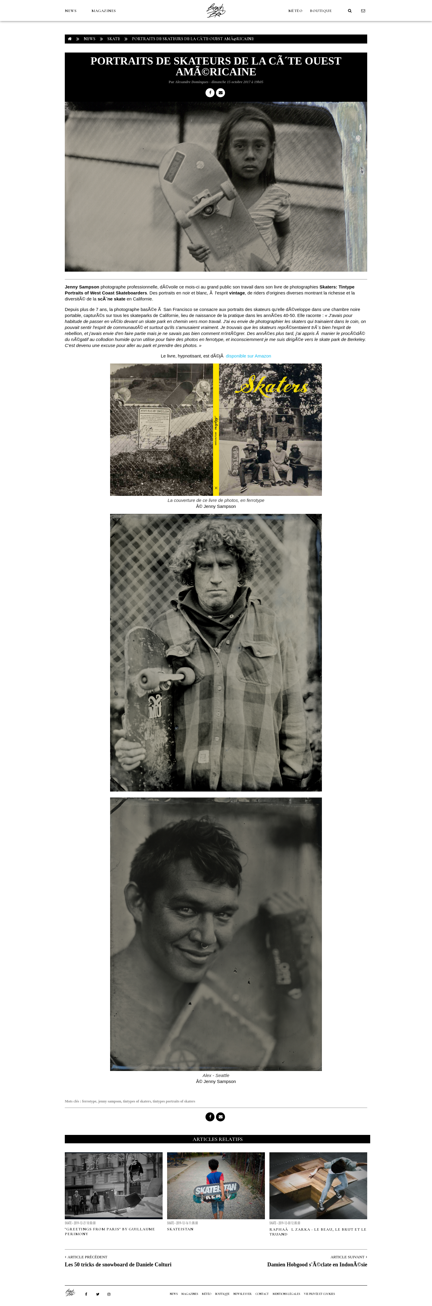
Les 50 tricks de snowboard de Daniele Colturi (118, 1265)
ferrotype (89, 1101)
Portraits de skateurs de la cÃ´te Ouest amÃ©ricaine (193, 38)
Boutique (321, 10)
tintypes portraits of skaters (174, 1101)
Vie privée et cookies (319, 1294)
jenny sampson (109, 1101)
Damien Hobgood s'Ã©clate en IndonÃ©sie (317, 1265)
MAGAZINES (104, 10)
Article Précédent (87, 1257)
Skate (113, 38)
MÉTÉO (295, 10)
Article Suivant (347, 1257)
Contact (262, 1294)
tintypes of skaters (137, 1101)
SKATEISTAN (180, 1229)
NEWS (70, 10)
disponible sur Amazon (248, 355)
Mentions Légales (286, 1294)
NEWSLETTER (242, 1294)
